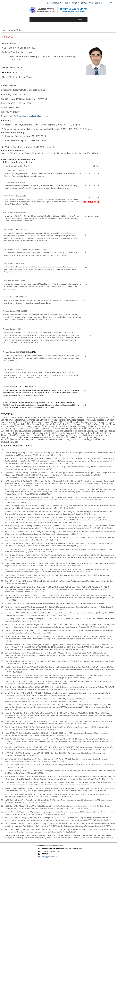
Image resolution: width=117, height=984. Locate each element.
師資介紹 (11, 30)
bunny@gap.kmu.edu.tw (49, 857)
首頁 (4, 30)
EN (111, 3)
